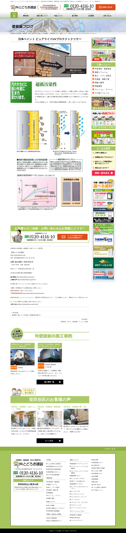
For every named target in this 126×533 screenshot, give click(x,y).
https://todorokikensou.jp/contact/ (28, 304)
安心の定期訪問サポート (55, 520)
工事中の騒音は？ (101, 153)
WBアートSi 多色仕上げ (78, 481)
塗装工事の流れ (75, 517)
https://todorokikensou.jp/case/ (25, 277)
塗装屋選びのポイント (54, 472)
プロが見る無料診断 (53, 474)
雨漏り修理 (99, 83)
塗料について (74, 460)
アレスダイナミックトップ (79, 497)
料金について (58, 16)
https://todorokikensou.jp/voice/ (26, 279)
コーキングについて (77, 520)
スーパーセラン (75, 499)
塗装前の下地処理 (76, 515)
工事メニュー (103, 64)
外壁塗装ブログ (97, 473)
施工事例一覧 (49, 382)
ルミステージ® (75, 491)
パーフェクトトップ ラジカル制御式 (79, 467)
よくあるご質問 (97, 471)
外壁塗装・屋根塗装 (103, 69)
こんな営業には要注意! (99, 487)
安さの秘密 (51, 505)
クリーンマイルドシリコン (79, 508)
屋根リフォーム (101, 72)
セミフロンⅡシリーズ (77, 494)
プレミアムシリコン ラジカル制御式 (79, 472)
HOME (48, 460)
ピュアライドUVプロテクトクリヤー (79, 487)
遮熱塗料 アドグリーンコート (79, 463)
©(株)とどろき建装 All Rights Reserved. (63, 530)
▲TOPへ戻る (110, 449)
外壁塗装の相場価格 (53, 511)
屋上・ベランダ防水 (103, 76)
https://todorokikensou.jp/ (18, 255)
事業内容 (26, 16)
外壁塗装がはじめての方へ (55, 466)
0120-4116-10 (28, 262)
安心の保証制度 (52, 518)
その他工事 (48, 367)
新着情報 (95, 479)
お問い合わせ (107, 16)
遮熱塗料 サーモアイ (77, 484)
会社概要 (91, 16)
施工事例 (75, 16)
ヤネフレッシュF (76, 505)
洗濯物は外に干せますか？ (104, 157)
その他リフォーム (102, 93)
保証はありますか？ (102, 168)
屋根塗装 (53, 364)
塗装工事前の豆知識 (99, 468)
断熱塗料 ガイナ (76, 475)
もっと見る (49, 441)
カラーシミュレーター (77, 511)
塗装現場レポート (98, 462)
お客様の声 (96, 465)
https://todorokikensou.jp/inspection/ (33, 293)
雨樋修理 (98, 86)
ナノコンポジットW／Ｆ (78, 478)
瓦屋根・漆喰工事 (102, 79)
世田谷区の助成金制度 (54, 469)
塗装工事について (42, 16)
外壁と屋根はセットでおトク (56, 508)
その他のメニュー (98, 490)
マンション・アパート (104, 90)
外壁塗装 (20, 367)
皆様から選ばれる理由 (53, 514)
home (14, 13)
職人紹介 (95, 482)
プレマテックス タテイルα (79, 502)
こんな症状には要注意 (54, 463)
